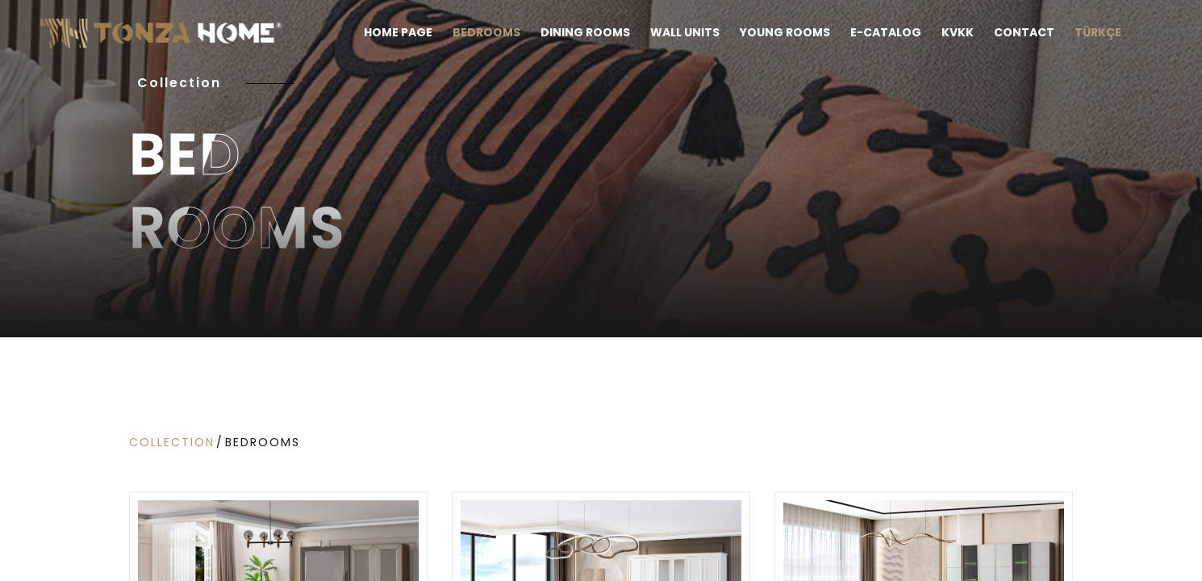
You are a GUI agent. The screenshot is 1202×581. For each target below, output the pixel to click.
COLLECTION (172, 442)
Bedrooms (262, 442)
